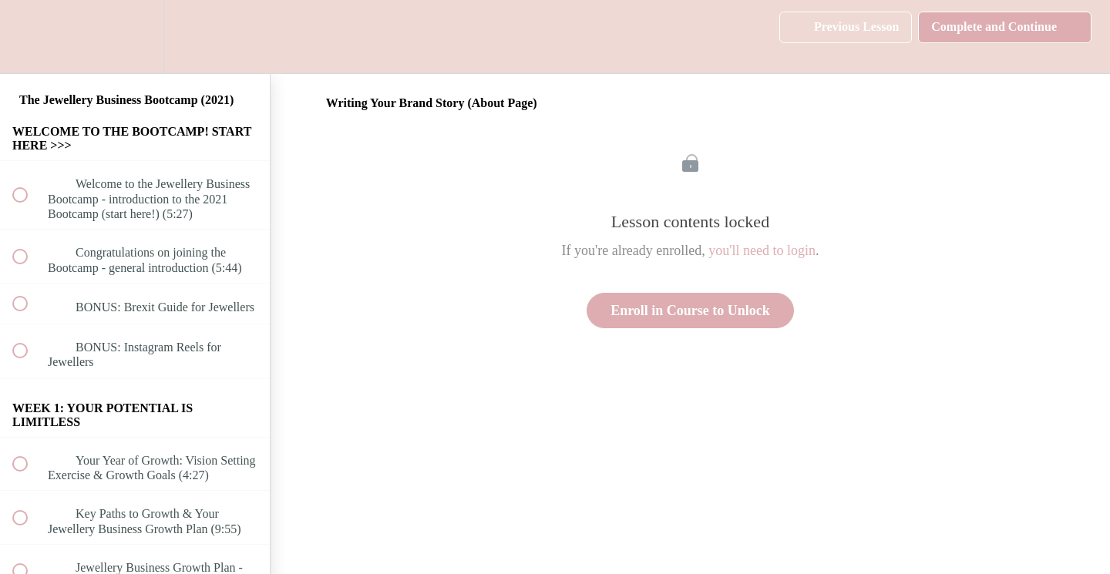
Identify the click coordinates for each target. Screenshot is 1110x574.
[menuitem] (134, 36)
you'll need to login (762, 250)
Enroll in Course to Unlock (690, 310)
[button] (28, 36)
